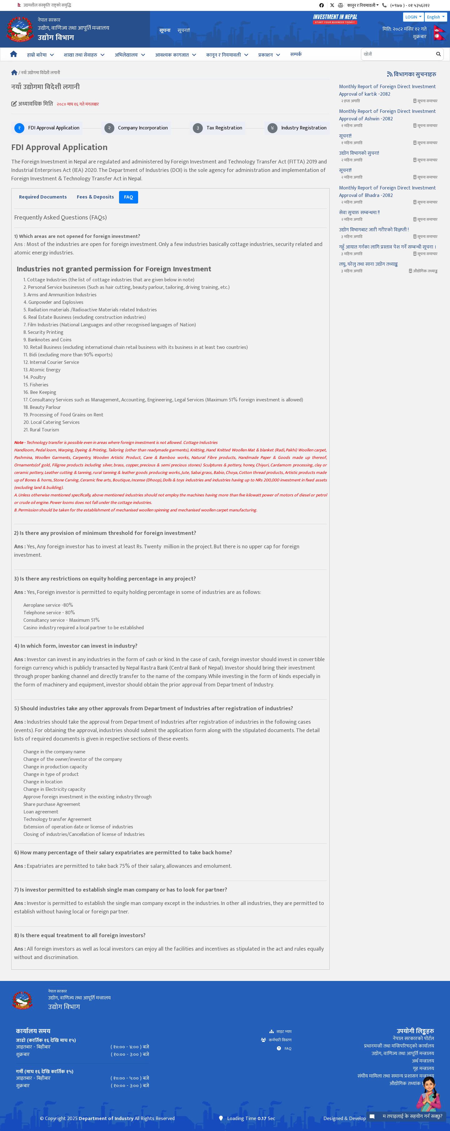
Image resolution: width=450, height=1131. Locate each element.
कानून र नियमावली (223, 55)
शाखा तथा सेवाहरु (80, 55)
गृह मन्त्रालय (423, 1068)
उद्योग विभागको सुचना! (359, 153)
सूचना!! (184, 30)
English (434, 17)
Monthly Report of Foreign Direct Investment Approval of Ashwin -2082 (387, 115)
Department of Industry (106, 1118)
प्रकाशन (265, 55)
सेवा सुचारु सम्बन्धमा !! (359, 213)
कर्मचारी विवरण (279, 1040)
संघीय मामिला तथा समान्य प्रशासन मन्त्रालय (396, 1076)
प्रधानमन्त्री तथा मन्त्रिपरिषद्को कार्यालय (399, 1046)
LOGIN (412, 17)
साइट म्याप (283, 1031)
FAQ (286, 1048)
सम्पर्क (296, 54)
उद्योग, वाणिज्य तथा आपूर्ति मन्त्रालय (403, 1053)
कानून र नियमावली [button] (361, 5)
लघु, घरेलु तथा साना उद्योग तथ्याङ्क (368, 264)
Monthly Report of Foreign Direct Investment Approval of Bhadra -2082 (387, 192)
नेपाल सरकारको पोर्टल (413, 1038)
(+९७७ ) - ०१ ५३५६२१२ (410, 5)
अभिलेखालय (126, 55)
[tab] (43, 197)
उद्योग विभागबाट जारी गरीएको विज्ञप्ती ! (374, 230)
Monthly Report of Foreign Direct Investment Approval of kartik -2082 (387, 90)
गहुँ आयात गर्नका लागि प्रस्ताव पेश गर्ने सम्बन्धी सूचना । (387, 247)
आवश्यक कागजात (172, 55)
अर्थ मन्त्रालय (423, 1061)
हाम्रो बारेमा (37, 55)
